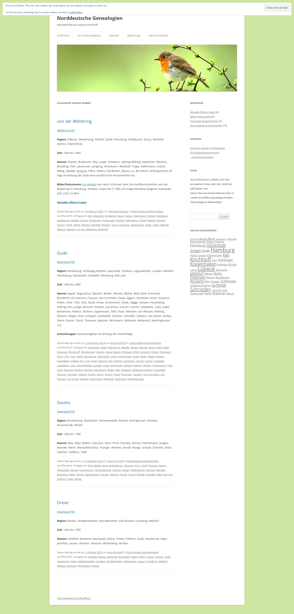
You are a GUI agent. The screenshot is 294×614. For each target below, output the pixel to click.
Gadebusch (63, 220)
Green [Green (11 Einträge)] (195, 250)
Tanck (116, 374)
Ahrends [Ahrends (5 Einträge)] (194, 239)
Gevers (63, 402)
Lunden (97, 365)
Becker (134, 347)
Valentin (70, 229)
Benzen (144, 347)
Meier (72, 474)
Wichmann (96, 379)
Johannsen (108, 220)
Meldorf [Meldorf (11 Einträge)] (197, 273)
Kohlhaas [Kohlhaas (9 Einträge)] (225, 260)
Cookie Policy (75, 12)
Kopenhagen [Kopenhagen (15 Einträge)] (203, 264)
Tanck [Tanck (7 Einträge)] (208, 293)
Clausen (100, 352)
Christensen (87, 352)
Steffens (61, 479)
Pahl (169, 365)
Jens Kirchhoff (118, 343)
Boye (105, 465)
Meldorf (128, 365)
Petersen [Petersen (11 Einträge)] (198, 277)
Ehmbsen (127, 352)
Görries (74, 470)
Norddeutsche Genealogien (90, 18)
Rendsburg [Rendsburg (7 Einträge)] (222, 277)
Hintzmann (95, 220)
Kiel (110, 361)
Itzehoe (116, 470)
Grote (136, 356)
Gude (62, 253)
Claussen (129, 465)
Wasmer (84, 379)
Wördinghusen (136, 379)
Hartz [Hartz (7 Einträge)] (193, 255)
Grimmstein (124, 356)
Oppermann (159, 365)
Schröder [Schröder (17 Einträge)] (200, 289)
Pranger (104, 474)
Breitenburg (116, 465)
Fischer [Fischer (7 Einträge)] (219, 241)
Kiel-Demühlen (114, 561)
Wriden (95, 566)
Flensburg (162, 216)
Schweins (124, 225)
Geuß (80, 356)
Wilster (78, 479)
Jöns (82, 361)
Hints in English (158, 35)
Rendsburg (100, 370)
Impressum (133, 35)
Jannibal (100, 561)
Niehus (138, 365)
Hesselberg (63, 361)
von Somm (73, 379)
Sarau (115, 225)
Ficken (154, 352)
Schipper (126, 370)
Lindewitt (159, 361)
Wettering (63, 130)
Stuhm (108, 374)
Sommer (168, 474)
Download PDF (66, 262)
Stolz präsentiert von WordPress (74, 598)
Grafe (167, 557)
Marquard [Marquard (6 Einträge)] (221, 270)
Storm (100, 374)
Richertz (82, 171)
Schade (140, 474)
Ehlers (142, 557)
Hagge (150, 356)
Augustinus (114, 347)
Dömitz (151, 216)
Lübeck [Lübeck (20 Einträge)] (206, 268)
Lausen (141, 561)
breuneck (62, 352)
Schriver (61, 374)
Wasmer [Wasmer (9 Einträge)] (219, 293)
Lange (142, 220)
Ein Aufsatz (89, 184)
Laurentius (129, 361)
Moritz (80, 474)
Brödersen (110, 216)
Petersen (69, 370)
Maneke (160, 470)
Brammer (112, 557)
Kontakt (114, 35)
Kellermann (131, 220)
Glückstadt (104, 356)
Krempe (150, 470)
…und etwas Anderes (201, 157)
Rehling (79, 370)
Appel (103, 347)
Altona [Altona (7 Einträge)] (203, 239)
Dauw (109, 352)
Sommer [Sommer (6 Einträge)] (216, 290)
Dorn (137, 465)
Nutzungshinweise (89, 35)
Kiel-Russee (130, 561)
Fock (73, 356)
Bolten (97, 465)
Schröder (72, 374)
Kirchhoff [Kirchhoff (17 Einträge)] (200, 259)
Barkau (102, 557)
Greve (114, 356)
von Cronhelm (151, 374)
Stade (148, 225)
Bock (160, 347)
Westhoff (103, 229)
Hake (73, 561)
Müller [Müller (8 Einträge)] (217, 274)
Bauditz (125, 347)
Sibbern (82, 374)
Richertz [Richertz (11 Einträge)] (197, 281)
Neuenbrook (92, 474)
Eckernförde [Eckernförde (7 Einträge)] (198, 241)
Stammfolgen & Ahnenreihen (147, 211)
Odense (160, 220)
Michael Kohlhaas (118, 211)
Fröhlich (158, 557)
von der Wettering (74, 121)
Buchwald (124, 557)
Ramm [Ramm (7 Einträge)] (210, 277)
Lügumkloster (84, 365)
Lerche (148, 361)
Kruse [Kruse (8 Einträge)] (232, 264)
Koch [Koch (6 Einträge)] (215, 260)
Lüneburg (151, 561)
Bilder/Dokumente (200, 116)
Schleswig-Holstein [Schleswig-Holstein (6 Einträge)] (200, 285)
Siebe (159, 474)
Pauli (59, 370)
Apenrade (93, 347)
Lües (72, 365)
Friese (150, 557)
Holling (74, 361)
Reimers (85, 225)
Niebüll (151, 220)
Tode (70, 479)
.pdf (71, 130)
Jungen (126, 470)
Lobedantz (63, 365)
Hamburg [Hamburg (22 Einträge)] (223, 250)
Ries (118, 370)
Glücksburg (90, 356)
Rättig (77, 225)
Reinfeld (95, 225)
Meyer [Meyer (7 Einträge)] (209, 274)
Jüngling (120, 220)
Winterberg (84, 566)
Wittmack (108, 379)
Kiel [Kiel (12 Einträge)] (226, 255)
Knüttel (117, 361)
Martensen (116, 365)
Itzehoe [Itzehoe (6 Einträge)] (202, 255)
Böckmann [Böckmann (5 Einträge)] (221, 239)
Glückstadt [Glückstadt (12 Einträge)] (216, 245)
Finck (144, 465)
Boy (90, 216)
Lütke (106, 365)
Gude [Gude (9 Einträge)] (206, 250)
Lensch (140, 361)
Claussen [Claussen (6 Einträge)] (232, 239)
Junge (94, 361)
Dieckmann (140, 216)
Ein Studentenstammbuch (204, 152)
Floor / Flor (63, 356)
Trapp (155, 225)
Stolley (92, 374)
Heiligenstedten (86, 561)
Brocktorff (74, 352)
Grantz (84, 220)
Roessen (71, 566)
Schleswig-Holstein (142, 370)
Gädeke (75, 220)
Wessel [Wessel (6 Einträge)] (230, 293)
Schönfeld (159, 370)
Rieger (110, 370)
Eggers (116, 352)
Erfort (136, 352)
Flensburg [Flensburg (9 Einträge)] (198, 245)
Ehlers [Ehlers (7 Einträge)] (210, 241)
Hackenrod (63, 561)
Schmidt (150, 474)
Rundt (123, 474)
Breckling (99, 216)
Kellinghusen (138, 470)
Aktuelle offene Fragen (202, 112)
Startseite (63, 35)
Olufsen (147, 365)
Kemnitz (102, 361)
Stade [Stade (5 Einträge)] (224, 290)
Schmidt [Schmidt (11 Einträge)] (219, 285)
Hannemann (86, 470)
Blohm (152, 347)
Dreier (63, 502)
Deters (129, 216)
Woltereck (120, 379)
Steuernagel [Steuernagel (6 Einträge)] (196, 293)
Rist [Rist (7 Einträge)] (207, 281)
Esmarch (145, 352)
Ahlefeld (92, 557)
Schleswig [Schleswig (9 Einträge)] (228, 281)
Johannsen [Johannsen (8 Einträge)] (214, 255)
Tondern (137, 374)
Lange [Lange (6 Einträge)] (193, 270)
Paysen (61, 225)
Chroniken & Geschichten (204, 121)
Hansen (159, 356)
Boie (166, 347)
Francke (152, 465)
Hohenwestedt (102, 470)
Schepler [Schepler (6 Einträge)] (215, 281)
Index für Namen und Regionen (207, 148)
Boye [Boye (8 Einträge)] (211, 239)
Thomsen (126, 374)
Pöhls (69, 225)
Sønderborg (137, 225)
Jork (87, 361)
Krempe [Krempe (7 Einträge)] (222, 264)
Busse (121, 216)
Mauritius (62, 474)
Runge (131, 474)
